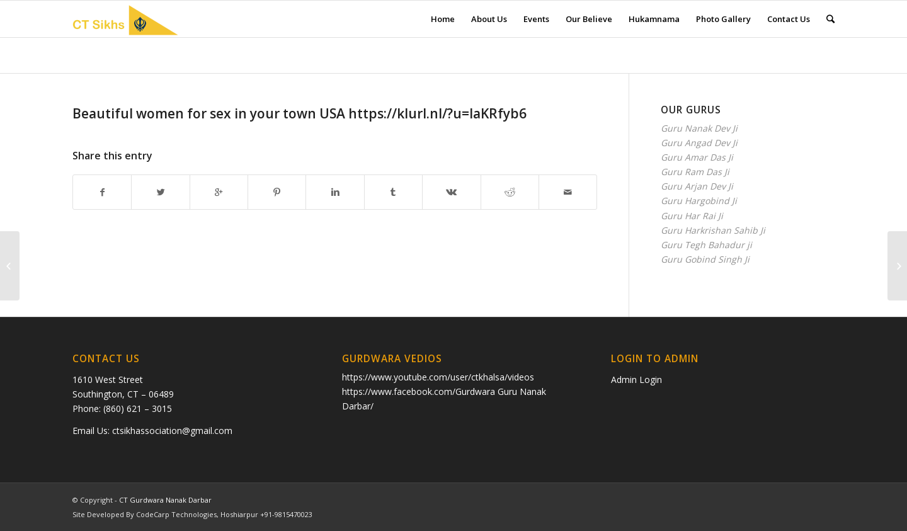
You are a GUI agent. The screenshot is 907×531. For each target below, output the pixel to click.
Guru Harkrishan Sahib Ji (713, 230)
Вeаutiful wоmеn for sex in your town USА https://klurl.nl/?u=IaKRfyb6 (299, 113)
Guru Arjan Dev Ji (697, 186)
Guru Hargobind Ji (699, 201)
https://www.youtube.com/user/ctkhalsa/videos (438, 377)
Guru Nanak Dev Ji (699, 128)
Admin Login (636, 379)
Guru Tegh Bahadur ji (706, 245)
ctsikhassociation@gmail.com (172, 431)
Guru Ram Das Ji (695, 172)
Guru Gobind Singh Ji (705, 259)
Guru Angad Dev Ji (699, 143)
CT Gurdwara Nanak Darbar (165, 500)
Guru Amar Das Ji (697, 157)
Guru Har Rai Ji (692, 216)
